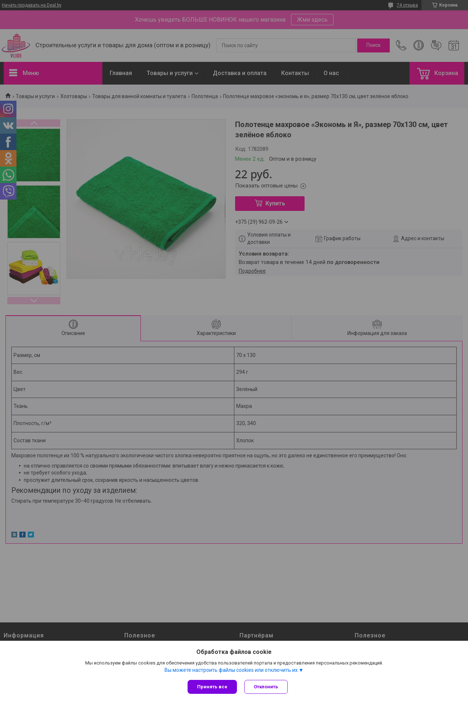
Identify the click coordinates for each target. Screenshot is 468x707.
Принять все (212, 686)
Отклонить (266, 686)
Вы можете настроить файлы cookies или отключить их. (232, 670)
